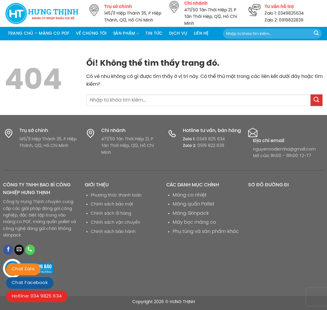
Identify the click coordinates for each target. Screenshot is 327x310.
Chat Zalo (23, 269)
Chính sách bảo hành (113, 231)
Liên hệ (201, 33)
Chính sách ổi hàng (111, 213)
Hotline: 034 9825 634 (37, 296)
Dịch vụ (178, 33)
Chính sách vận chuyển (115, 222)
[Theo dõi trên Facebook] (8, 250)
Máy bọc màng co (194, 222)
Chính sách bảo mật (112, 204)
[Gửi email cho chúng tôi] (19, 250)
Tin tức (153, 33)
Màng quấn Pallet (193, 204)
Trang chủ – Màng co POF (39, 33)
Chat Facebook (30, 282)
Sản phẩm (126, 33)
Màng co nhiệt (190, 195)
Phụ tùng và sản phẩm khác (206, 231)
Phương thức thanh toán (116, 195)
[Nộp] (316, 34)
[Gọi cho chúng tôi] (30, 250)
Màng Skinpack (191, 213)
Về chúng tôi (91, 33)
